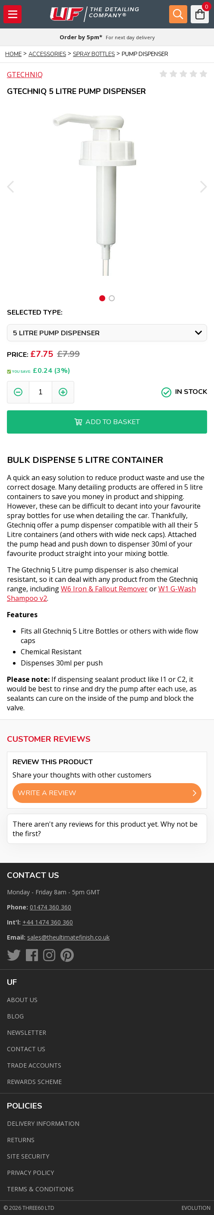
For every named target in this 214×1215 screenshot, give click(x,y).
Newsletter (26, 1032)
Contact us (26, 1049)
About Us (22, 1000)
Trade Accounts (34, 1065)
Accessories (47, 54)
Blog (15, 1016)
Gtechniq (25, 74)
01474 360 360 (50, 907)
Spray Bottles (94, 54)
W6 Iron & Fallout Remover (104, 588)
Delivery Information (43, 1123)
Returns (21, 1140)
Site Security (28, 1156)
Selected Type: (35, 312)
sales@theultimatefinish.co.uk (68, 937)
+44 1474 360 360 (47, 922)
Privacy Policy (30, 1172)
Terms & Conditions (40, 1189)
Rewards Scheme (34, 1082)
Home (13, 54)
